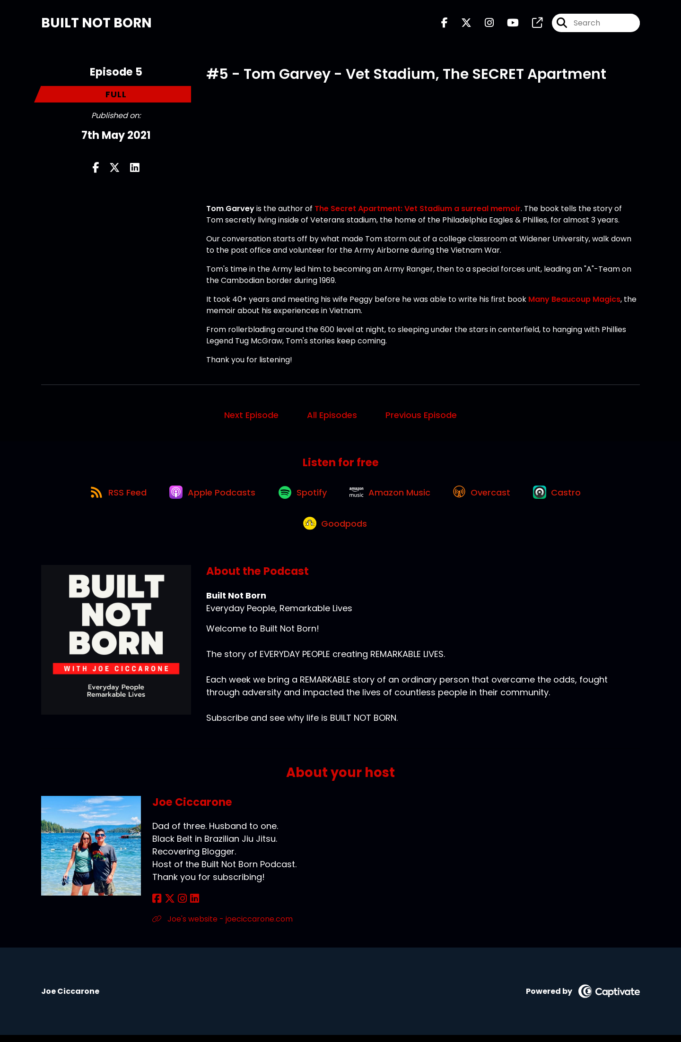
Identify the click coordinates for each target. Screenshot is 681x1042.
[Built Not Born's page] (531, 23)
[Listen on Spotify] (302, 495)
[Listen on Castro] (564, 495)
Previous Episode (421, 416)
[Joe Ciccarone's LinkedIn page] (190, 905)
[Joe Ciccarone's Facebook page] (156, 905)
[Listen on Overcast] (486, 495)
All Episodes (332, 416)
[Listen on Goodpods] (336, 529)
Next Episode (251, 416)
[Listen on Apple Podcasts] (209, 495)
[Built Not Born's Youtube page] (507, 23)
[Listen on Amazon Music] (392, 495)
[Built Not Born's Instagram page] (483, 23)
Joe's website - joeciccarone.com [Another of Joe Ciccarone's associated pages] (222, 926)
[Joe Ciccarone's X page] (168, 905)
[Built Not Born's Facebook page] (444, 23)
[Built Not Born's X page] (460, 23)
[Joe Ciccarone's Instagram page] (179, 905)
